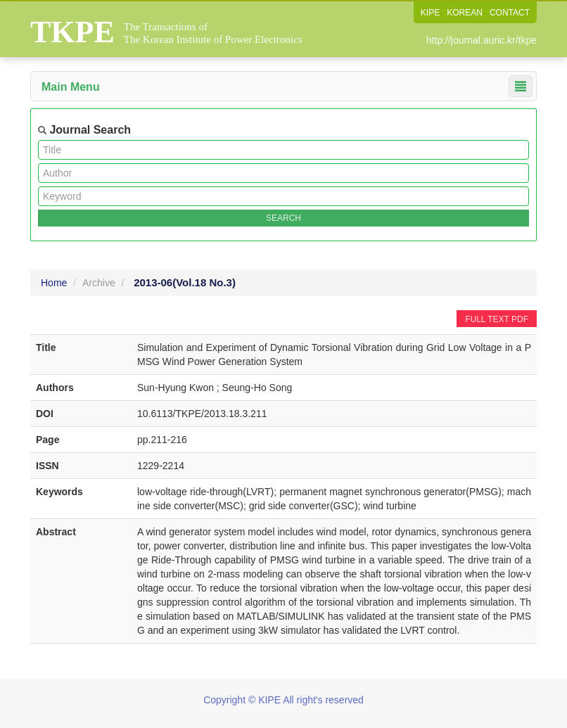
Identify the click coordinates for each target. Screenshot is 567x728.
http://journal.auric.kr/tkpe (481, 40)
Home (54, 282)
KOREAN (465, 13)
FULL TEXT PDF (496, 319)
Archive (98, 282)
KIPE (430, 13)
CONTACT (510, 13)
